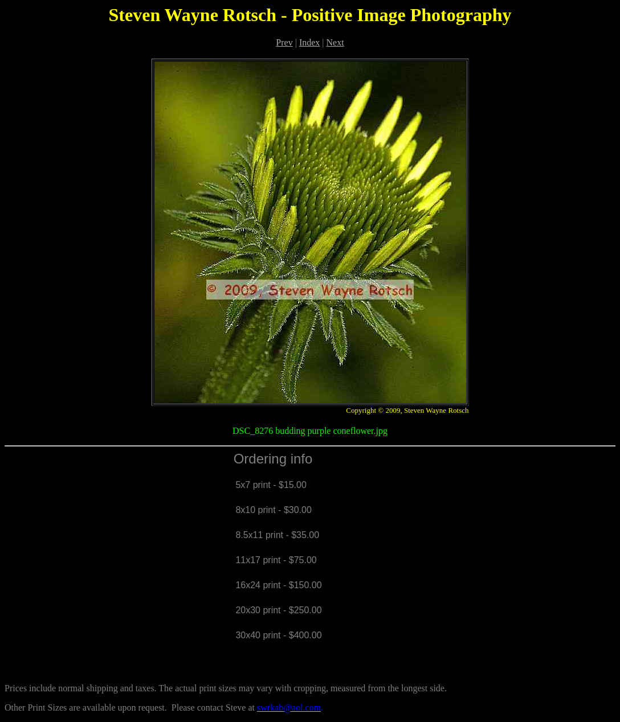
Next (335, 42)
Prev (284, 42)
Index (309, 42)
